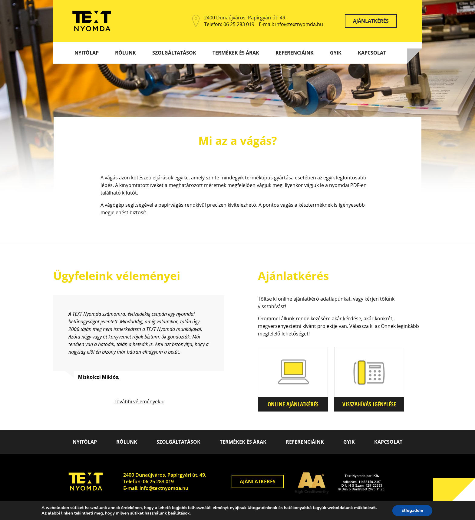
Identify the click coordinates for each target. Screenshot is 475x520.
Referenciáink (294, 52)
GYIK (335, 52)
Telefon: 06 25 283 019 (229, 24)
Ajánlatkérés (371, 21)
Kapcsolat (372, 52)
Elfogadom (412, 510)
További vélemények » (139, 401)
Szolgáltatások (174, 52)
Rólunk (125, 52)
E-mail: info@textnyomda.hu (291, 24)
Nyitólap (86, 52)
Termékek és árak (236, 52)
